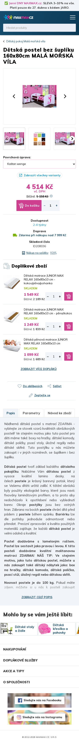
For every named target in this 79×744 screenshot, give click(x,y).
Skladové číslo (39, 242)
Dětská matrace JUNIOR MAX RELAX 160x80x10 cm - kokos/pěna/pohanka (44, 279)
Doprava (39, 231)
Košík (63, 17)
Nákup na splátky (37, 252)
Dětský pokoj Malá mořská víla (25, 41)
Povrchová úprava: (17, 157)
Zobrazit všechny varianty (42, 175)
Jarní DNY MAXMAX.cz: (25, 3)
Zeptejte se (42, 395)
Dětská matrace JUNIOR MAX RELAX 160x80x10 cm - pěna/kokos (48, 311)
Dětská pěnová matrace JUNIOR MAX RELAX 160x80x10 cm (46, 341)
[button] (14, 96)
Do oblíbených (32, 386)
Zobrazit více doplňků (39, 369)
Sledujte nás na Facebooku (42, 700)
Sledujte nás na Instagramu (42, 717)
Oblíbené (55, 17)
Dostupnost (39, 220)
